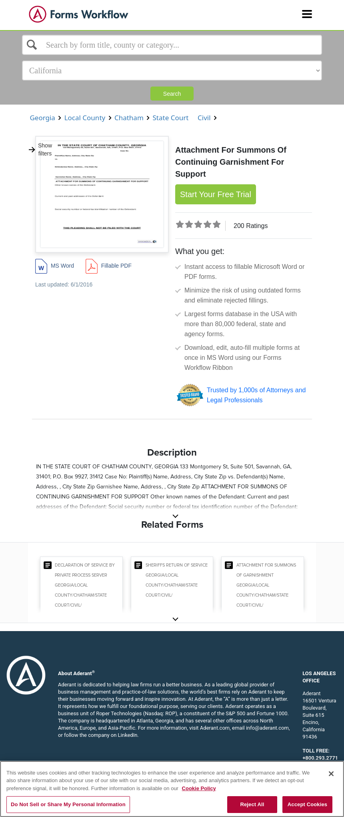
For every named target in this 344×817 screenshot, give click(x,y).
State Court (170, 117)
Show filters (40, 149)
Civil (204, 117)
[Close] (331, 774)
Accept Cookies (307, 804)
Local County (84, 117)
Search (172, 94)
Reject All (252, 804)
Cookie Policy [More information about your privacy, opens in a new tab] (199, 788)
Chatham (129, 117)
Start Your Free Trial (215, 194)
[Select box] (172, 45)
